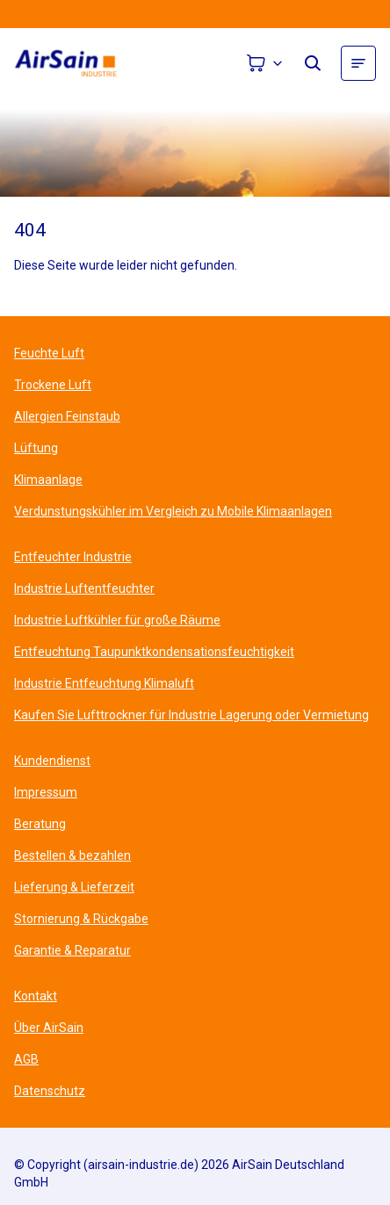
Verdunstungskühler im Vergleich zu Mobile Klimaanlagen (173, 511)
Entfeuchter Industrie (73, 557)
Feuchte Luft (49, 353)
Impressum (45, 792)
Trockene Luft (52, 385)
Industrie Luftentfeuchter (84, 588)
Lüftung (36, 448)
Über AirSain (48, 1028)
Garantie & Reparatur (72, 950)
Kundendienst (52, 761)
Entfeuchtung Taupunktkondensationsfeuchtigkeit (154, 652)
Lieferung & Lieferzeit (74, 887)
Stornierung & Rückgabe (81, 919)
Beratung (40, 824)
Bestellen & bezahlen (72, 855)
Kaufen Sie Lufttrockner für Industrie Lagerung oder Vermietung (191, 715)
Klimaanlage (48, 480)
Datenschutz (49, 1091)
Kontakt (35, 996)
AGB (26, 1059)
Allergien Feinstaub (67, 416)
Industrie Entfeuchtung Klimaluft (104, 683)
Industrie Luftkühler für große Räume (117, 620)
